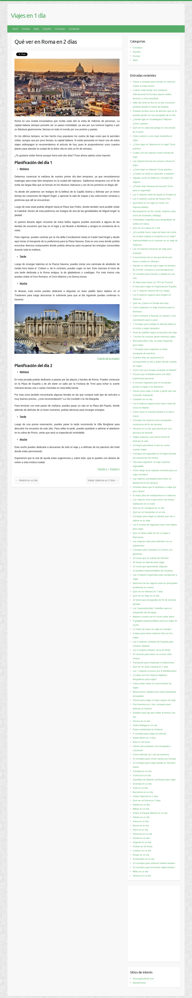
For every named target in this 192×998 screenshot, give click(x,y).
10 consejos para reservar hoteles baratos (154, 863)
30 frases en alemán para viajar (148, 562)
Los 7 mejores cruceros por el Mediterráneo (154, 671)
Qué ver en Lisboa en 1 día (146, 228)
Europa (26, 29)
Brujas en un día (141, 854)
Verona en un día (141, 721)
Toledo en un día (141, 817)
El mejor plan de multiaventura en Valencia (154, 495)
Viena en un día (141, 821)
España (47, 29)
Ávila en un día (140, 788)
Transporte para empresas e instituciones (153, 662)
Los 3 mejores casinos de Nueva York (152, 198)
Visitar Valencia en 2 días (103, 480)
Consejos (60, 29)
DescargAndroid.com (143, 978)
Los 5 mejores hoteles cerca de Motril (151, 650)
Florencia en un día (142, 834)
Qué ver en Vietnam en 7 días (148, 591)
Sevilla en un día (141, 838)
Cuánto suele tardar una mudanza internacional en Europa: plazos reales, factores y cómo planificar (152, 94)
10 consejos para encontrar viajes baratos (154, 867)
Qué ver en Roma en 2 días (147, 800)
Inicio (15, 29)
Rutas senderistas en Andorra (148, 729)
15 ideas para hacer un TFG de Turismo (153, 282)
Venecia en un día (142, 875)
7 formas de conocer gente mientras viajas (154, 336)
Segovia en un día (142, 842)
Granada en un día (142, 783)
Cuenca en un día (142, 775)
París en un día (140, 829)
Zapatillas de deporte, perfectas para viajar (154, 779)
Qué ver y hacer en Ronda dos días (150, 303)
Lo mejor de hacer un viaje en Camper (152, 629)
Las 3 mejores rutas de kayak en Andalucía (154, 194)
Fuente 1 (102, 469)
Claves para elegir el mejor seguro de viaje (154, 700)
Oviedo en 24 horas (142, 846)
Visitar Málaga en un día (145, 725)
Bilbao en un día (141, 809)
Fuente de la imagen (108, 358)
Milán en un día (140, 871)
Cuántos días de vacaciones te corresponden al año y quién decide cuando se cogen (155, 361)
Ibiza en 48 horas (141, 742)
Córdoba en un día (142, 771)
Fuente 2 (115, 469)
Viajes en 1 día (28, 15)
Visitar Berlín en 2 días (144, 737)
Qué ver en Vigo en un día (146, 595)
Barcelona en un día (143, 792)
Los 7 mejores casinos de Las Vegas (151, 290)
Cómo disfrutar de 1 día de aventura (151, 754)
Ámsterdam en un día (143, 859)
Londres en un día (142, 850)
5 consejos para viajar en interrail (149, 733)
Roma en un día (141, 825)
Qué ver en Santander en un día (149, 512)
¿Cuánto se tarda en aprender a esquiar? (153, 173)
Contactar (74, 29)
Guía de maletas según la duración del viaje (155, 332)
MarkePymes (139, 982)
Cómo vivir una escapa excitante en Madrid (154, 370)
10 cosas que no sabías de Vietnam (151, 558)
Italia (36, 29)
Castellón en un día (142, 399)
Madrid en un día (26, 480)
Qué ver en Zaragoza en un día (148, 508)
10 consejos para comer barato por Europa (154, 758)
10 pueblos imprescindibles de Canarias (153, 570)
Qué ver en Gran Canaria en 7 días (150, 666)
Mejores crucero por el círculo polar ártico (153, 616)
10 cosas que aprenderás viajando (150, 566)
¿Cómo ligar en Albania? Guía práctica (152, 169)
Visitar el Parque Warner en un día (150, 813)
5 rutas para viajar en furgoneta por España (154, 286)
